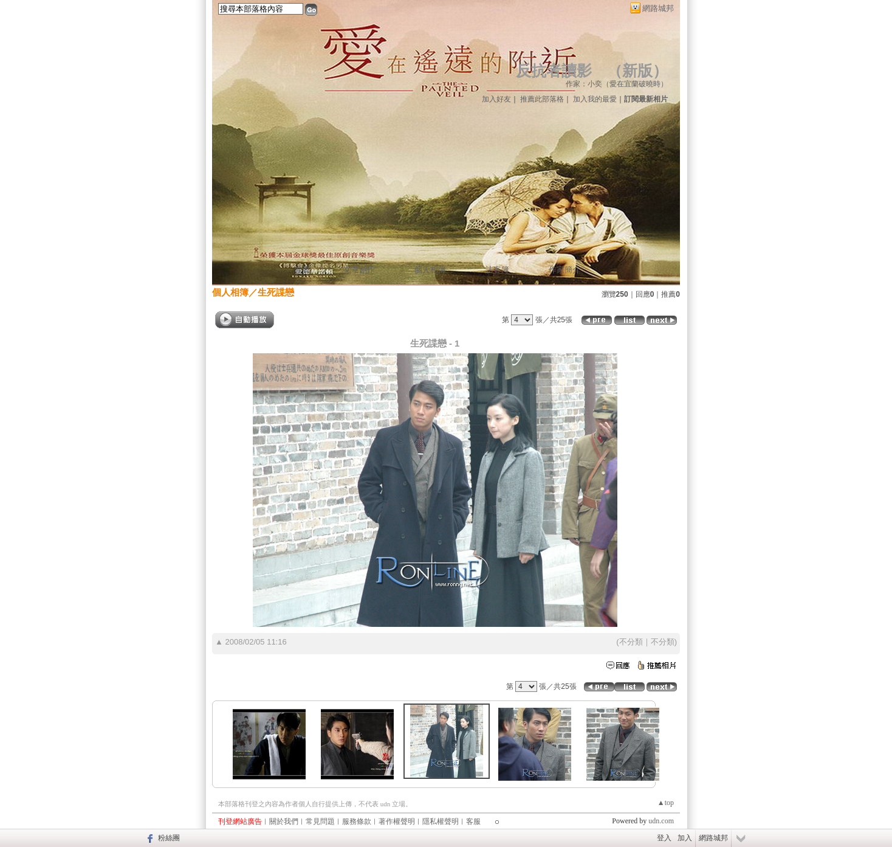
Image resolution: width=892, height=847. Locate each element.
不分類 (631, 641)
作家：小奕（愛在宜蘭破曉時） (617, 84)
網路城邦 (658, 8)
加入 (685, 838)
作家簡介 (564, 269)
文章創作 (359, 269)
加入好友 (496, 99)
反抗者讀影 (554, 71)
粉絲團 (169, 838)
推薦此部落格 (542, 99)
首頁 (302, 269)
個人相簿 (430, 269)
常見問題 (320, 821)
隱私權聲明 (440, 821)
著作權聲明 (397, 821)
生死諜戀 (276, 292)
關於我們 (283, 821)
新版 (637, 71)
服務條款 (356, 821)
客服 (473, 821)
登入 (664, 838)
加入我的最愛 (595, 99)
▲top (665, 802)
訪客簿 (497, 269)
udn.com (661, 821)
